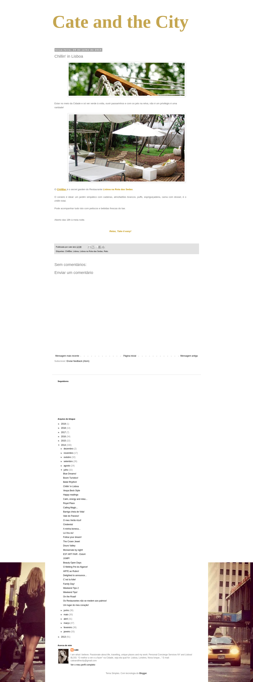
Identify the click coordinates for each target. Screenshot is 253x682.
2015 (63, 440)
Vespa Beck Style (71, 490)
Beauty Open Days (72, 562)
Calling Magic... (70, 507)
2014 (63, 445)
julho (66, 470)
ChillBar (68, 251)
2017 (63, 432)
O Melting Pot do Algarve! (75, 567)
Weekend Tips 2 (71, 588)
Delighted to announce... (75, 575)
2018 (63, 428)
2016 (63, 436)
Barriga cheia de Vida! (73, 512)
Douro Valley (69, 545)
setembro (68, 461)
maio (66, 614)
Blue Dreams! (69, 473)
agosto (67, 465)
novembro (69, 453)
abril (66, 619)
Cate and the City (120, 22)
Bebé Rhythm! (70, 482)
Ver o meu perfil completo (83, 665)
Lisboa (76, 251)
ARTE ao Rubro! (71, 571)
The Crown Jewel (71, 541)
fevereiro (68, 627)
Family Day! (68, 584)
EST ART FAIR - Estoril (74, 554)
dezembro (69, 448)
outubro (68, 457)
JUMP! (66, 558)
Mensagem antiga (189, 356)
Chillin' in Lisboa (71, 486)
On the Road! (69, 596)
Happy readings (70, 494)
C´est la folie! (69, 579)
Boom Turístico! (70, 478)
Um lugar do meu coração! (76, 605)
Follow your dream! (72, 537)
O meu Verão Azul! (72, 520)
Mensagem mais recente (67, 356)
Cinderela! (68, 524)
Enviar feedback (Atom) (78, 361)
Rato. (106, 251)
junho (67, 610)
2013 (63, 637)
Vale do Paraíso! (71, 516)
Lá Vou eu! (68, 533)
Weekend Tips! (70, 592)
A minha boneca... (71, 529)
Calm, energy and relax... (75, 499)
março (67, 623)
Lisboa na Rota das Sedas (91, 251)
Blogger (143, 673)
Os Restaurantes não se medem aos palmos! (85, 601)
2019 (63, 424)
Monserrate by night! (73, 550)
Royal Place (69, 503)
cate (76, 650)
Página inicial (129, 356)
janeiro (67, 631)
